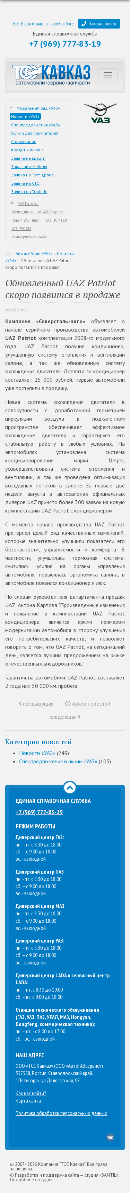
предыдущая (36, 703)
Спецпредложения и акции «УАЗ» (58, 761)
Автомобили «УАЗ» (34, 254)
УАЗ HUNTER (56, 220)
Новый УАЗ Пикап (26, 220)
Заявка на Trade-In (29, 191)
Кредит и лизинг (27, 149)
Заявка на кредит (28, 158)
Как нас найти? (31, 1093)
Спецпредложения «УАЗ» (35, 124)
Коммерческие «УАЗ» (29, 236)
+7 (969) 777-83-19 (65, 43)
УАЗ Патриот (28, 203)
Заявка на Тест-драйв (32, 174)
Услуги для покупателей (35, 133)
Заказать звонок (99, 24)
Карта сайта (28, 1100)
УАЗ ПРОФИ (21, 228)
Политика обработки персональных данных (61, 1113)
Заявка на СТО (25, 183)
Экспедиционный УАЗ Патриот (37, 211)
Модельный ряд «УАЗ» (38, 108)
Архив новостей (87, 703)
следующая (65, 716)
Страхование (23, 141)
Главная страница (8, 253)
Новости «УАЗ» (25, 116)
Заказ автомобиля (29, 166)
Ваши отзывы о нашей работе (44, 24)
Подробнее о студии (31, 1180)
